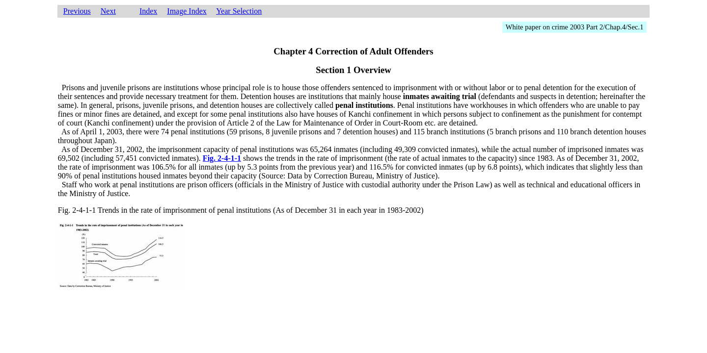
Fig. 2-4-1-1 (222, 158)
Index (148, 11)
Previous (77, 11)
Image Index (186, 11)
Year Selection (239, 11)
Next (108, 11)
